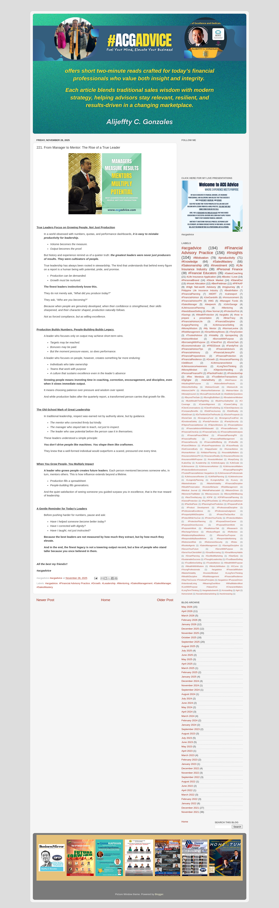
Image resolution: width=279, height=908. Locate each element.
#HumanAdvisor (189, 452)
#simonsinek (187, 594)
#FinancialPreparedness (193, 356)
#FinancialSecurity (190, 442)
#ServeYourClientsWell (192, 552)
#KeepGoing (233, 459)
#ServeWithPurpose (224, 549)
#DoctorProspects (232, 414)
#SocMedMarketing (214, 556)
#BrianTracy (229, 318)
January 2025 (189, 676)
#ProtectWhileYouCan (191, 518)
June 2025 (187, 655)
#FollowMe (233, 442)
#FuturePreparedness (211, 445)
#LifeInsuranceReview (194, 476)
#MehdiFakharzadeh (211, 490)
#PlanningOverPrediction (212, 504)
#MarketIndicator (189, 483)
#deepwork (210, 304)
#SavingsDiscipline (230, 545)
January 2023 (189, 764)
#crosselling (227, 590)
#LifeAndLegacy (218, 463)
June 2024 (187, 703)
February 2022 (190, 799)
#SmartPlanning (193, 556)
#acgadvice (51, 583)
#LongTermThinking (226, 366)
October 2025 (189, 637)
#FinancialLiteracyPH (223, 352)
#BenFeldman (219, 283)
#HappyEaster (211, 449)
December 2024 (190, 681)
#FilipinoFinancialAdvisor (192, 425)
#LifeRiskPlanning (216, 476)
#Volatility (213, 335)
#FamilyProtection (210, 421)
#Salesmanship (192, 265)
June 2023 (187, 742)
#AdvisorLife (232, 387)
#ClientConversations (191, 408)
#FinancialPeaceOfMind (197, 435)
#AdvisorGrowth (212, 387)
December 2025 (190, 628)
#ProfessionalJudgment (225, 511)
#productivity (226, 257)
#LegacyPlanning (190, 325)
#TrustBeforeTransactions (224, 376)
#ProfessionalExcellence (192, 511)
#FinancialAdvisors (225, 349)
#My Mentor (209, 328)
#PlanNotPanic (191, 504)
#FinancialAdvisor (190, 297)
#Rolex (234, 542)
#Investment (219, 265)
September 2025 (191, 641)
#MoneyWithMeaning (233, 494)
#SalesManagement (141, 583)
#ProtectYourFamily (213, 518)
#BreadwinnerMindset (233, 397)
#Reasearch (232, 528)
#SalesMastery (45, 587)
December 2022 (190, 768)
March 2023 (188, 755)
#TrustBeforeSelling (193, 563)
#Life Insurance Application (201, 276)
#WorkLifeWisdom (217, 566)
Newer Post (45, 600)
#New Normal (213, 311)
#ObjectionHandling (223, 370)
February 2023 (190, 759)
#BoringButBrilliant (211, 397)
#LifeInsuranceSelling (223, 325)
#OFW (209, 497)
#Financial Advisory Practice (74, 583)
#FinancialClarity (209, 432)
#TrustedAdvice (213, 563)
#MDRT (212, 294)
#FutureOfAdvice (189, 445)
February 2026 (190, 620)
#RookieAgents (188, 545)
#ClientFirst (216, 342)
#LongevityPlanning (194, 480)
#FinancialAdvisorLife (192, 321)
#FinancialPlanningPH (227, 435)
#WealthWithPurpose (233, 563)
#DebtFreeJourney (212, 411)
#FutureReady (232, 445)
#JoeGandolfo (211, 297)
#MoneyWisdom (189, 328)
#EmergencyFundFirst (228, 418)
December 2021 (190, 807)
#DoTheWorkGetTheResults (208, 414)
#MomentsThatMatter (191, 494)
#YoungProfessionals (191, 569)
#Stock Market (215, 280)
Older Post (165, 600)
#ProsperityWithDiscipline (193, 514)
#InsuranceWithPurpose (192, 459)
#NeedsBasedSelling (192, 311)
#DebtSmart (187, 414)
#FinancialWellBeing (213, 442)
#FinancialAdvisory (191, 352)
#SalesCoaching (234, 273)
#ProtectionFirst (231, 311)
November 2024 (190, 685)
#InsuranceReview (231, 456)
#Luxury (234, 480)
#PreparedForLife (235, 504)
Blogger (159, 894)
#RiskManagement (191, 332)
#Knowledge (190, 261)
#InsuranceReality (212, 456)
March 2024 (188, 716)
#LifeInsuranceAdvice (221, 363)
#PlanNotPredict (215, 373)
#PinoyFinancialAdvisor (232, 501)
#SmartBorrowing (213, 552)
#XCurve (235, 566)
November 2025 (190, 633)
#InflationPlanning (208, 452)
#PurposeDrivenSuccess (192, 525)
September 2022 (191, 777)
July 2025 (187, 650)
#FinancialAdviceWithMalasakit (199, 428)
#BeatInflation (231, 290)
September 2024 (191, 689)
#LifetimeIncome (235, 476)
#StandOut (237, 280)
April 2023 (187, 751)
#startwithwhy (208, 380)
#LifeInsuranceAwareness (194, 366)
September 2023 (191, 729)
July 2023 (187, 738)
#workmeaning (226, 594)
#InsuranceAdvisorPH (191, 456)
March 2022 (188, 794)
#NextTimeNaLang (193, 497)
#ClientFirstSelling (212, 408)
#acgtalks (224, 314)
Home (105, 600)
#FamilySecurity (231, 421)
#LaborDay (186, 463)
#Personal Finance (230, 269)
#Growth (96, 583)
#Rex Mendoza (195, 376)
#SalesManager (162, 583)
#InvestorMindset (215, 459)
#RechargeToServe (190, 532)
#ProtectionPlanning (197, 521)
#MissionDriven (232, 490)
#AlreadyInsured (189, 394)
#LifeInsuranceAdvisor (209, 466)
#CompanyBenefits (190, 411)
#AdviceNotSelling (190, 387)
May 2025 (187, 659)
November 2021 (190, 812)
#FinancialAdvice (235, 425)
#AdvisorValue (232, 390)
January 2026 (189, 624)
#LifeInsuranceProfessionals (230, 473)
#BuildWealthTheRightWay (197, 401)
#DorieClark (187, 418)
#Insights (235, 252)
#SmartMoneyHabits (234, 552)
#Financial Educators (202, 273)
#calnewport (231, 294)
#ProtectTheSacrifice (226, 514)
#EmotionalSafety (189, 421)
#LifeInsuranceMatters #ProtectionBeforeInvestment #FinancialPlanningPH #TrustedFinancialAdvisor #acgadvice (212, 469)
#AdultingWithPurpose (191, 383)
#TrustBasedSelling (234, 559)
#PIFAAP (238, 283)
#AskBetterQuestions (233, 394)
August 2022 (188, 781)
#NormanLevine (230, 328)
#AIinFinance (230, 380)
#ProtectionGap (235, 373)
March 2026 (188, 615)
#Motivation (200, 257)
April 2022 (187, 790)
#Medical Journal (189, 490)
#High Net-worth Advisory (201, 287)
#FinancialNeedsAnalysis (232, 432)
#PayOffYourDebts (210, 501)
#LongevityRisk (217, 480)
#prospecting (231, 335)
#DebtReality (232, 411)
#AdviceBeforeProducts (224, 383)
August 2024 (188, 694)
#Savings (186, 314)
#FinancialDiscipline (225, 321)
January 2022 (189, 803)
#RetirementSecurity (213, 542)
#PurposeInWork (189, 528)
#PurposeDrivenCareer (226, 521)
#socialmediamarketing (206, 594)
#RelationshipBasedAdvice (193, 535)
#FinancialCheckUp (190, 432)
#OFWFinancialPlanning (228, 497)
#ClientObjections (231, 408)
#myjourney (228, 287)
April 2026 (187, 611)
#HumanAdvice (231, 449)
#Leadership (109, 583)
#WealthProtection (205, 314)
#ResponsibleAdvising (226, 538)
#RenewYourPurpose (226, 535)
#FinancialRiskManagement (222, 439)
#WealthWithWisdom (195, 566)
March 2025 (188, 668)
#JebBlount (187, 363)
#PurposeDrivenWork (225, 525)
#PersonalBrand (190, 280)
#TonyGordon (236, 332)
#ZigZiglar (186, 380)
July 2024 (187, 698)
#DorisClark (232, 342)
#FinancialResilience (192, 359)
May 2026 (187, 606)
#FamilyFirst (232, 345)
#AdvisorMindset (190, 339)
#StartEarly (233, 556)
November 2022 (190, 772)
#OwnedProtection (190, 501)
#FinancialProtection (226, 356)
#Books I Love (230, 276)
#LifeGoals (234, 463)
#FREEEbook (213, 345)
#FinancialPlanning (191, 294)
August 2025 (188, 646)
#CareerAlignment (207, 404)
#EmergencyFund (205, 418)
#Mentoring (123, 583)
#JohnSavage (230, 304)
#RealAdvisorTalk (211, 528)
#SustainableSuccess (191, 559)
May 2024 (187, 707)
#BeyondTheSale (192, 397)
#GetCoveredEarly (190, 449)
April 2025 (187, 663)
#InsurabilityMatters (230, 452)
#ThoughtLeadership (213, 559)
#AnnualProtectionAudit (210, 394)
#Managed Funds (229, 301)
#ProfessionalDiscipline (227, 507)
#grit (238, 590)
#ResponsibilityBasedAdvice (194, 538)
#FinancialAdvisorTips (192, 349)
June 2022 (187, 786)
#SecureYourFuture (190, 549)
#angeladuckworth (210, 590)
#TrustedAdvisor (194, 335)
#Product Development (198, 507)
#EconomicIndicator (191, 345)
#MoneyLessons (212, 494)
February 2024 (190, 720)
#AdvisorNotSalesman (210, 390)
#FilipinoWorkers (215, 425)
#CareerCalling (230, 404)
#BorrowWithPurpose (223, 339)
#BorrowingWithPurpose (193, 342)
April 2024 (187, 711)
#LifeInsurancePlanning (193, 308)
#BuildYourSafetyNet (224, 401)
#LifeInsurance (188, 466)
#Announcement (231, 297)
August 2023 (188, 733)
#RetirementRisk (189, 542)
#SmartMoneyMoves (215, 332)
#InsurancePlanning (229, 359)
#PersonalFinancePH (192, 373)
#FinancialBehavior (229, 428)
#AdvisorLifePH (188, 390)
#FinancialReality (189, 439)
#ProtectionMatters (234, 518)
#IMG (211, 301)
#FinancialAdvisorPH (192, 301)
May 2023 (187, 746)
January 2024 (189, 724)
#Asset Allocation (196, 283)
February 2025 (190, 672)
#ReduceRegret (213, 532)
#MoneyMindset (189, 370)
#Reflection (233, 532)
